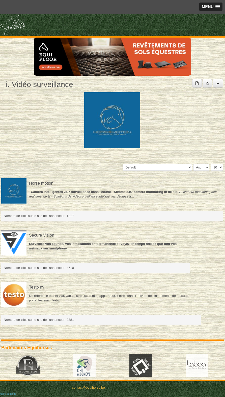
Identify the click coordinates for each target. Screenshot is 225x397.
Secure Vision (41, 235)
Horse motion (41, 183)
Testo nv (36, 287)
